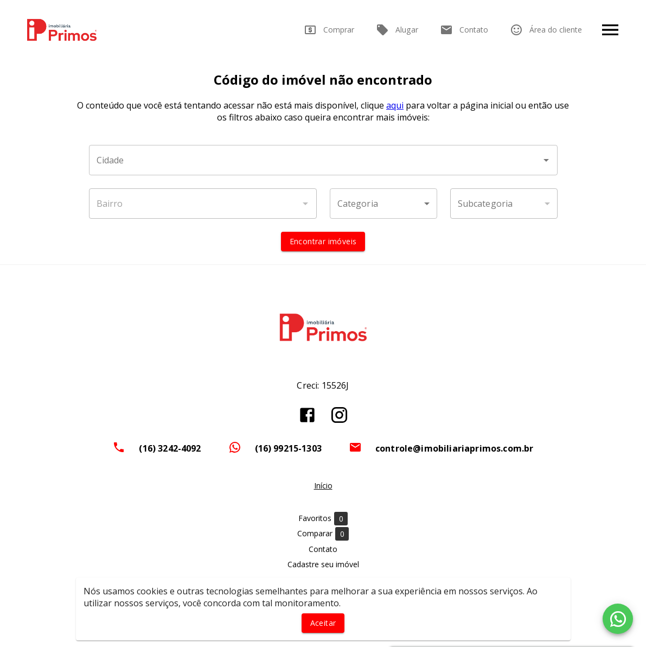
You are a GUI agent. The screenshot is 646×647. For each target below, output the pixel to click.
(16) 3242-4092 (170, 448)
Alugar (397, 29)
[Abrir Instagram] (339, 414)
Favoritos (323, 518)
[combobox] (323, 160)
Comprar (329, 29)
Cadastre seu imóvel (323, 564)
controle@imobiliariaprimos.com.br (454, 448)
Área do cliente (546, 29)
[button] (383, 203)
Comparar (323, 534)
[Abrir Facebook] (307, 414)
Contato (464, 29)
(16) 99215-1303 (288, 448)
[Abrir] (546, 160)
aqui (395, 105)
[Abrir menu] (610, 29)
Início (323, 485)
